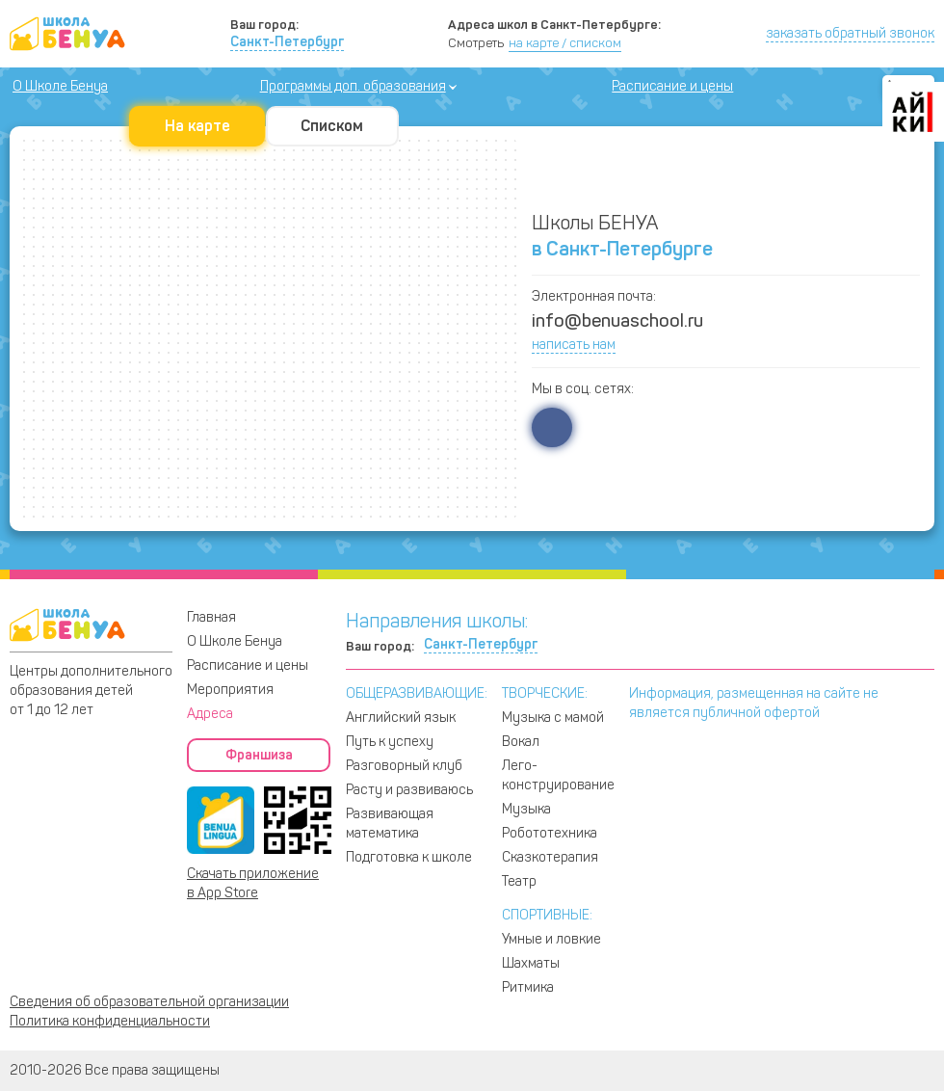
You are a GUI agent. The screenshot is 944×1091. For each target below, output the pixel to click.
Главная (211, 617)
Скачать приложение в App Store (253, 883)
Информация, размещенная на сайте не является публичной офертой (753, 703)
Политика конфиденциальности (110, 1021)
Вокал (520, 741)
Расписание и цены (672, 86)
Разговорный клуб (404, 766)
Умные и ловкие (551, 939)
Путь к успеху (389, 741)
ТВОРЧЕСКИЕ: (545, 693)
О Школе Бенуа (60, 86)
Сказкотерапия (550, 857)
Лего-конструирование (558, 775)
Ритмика (528, 987)
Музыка (526, 809)
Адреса (210, 713)
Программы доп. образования (353, 86)
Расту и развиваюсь (409, 790)
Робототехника (549, 833)
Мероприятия (230, 689)
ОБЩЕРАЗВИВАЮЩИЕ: (416, 693)
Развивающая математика (389, 823)
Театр (519, 881)
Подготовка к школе (409, 857)
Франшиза (259, 755)
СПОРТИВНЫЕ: (547, 915)
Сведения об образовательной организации (149, 1002)
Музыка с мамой (553, 717)
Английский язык (401, 717)
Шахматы (531, 963)
